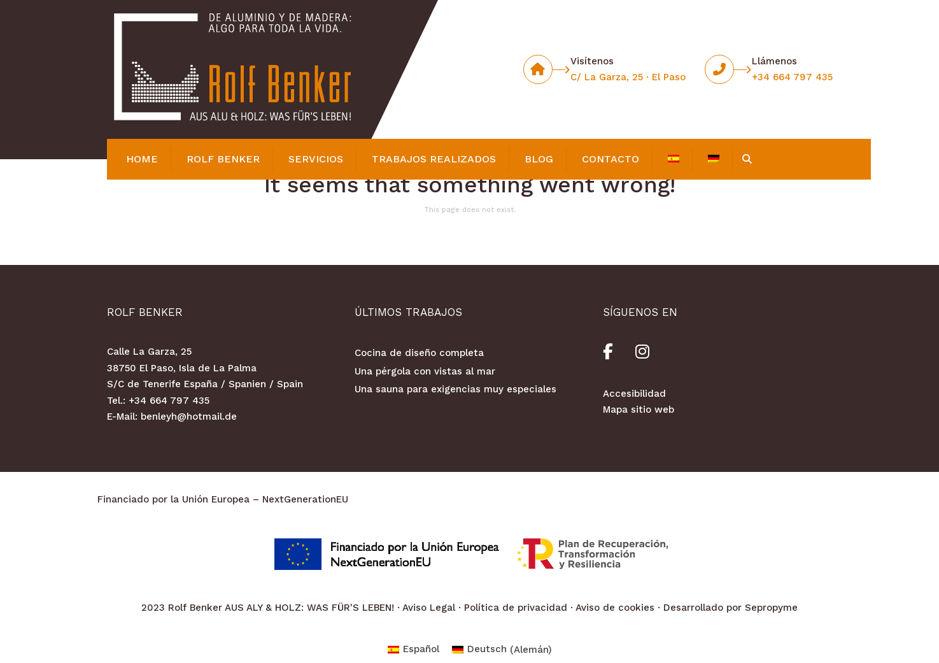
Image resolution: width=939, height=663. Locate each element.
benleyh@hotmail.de (189, 416)
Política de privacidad (515, 607)
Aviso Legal (428, 607)
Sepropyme (771, 607)
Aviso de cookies (614, 607)
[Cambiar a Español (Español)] (413, 650)
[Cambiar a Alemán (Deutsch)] (502, 650)
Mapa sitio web (638, 409)
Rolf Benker (223, 159)
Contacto (610, 159)
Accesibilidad (634, 393)
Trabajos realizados (434, 159)
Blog (539, 159)
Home (142, 159)
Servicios (315, 159)
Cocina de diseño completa (419, 353)
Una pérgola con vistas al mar (425, 371)
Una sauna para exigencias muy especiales (455, 389)
